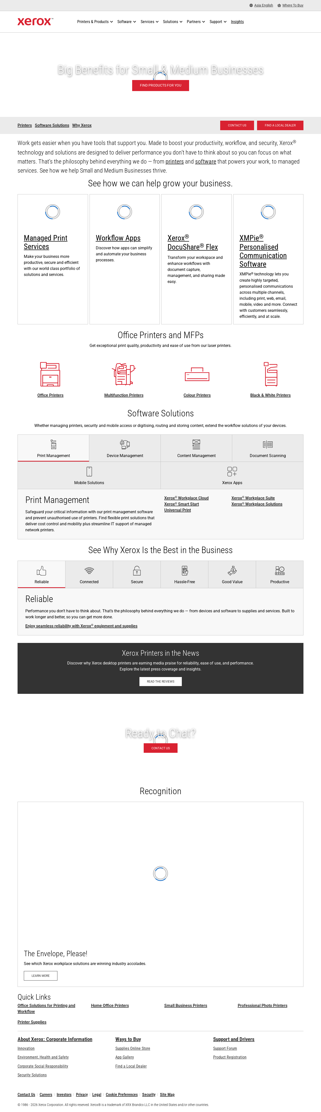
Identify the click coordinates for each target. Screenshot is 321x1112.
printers (175, 161)
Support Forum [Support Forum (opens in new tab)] (225, 1048)
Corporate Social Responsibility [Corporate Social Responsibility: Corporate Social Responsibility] (43, 1066)
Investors (64, 1094)
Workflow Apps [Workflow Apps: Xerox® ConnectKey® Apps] (118, 238)
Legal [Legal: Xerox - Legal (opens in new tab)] (96, 1094)
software (205, 161)
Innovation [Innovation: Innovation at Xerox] (26, 1048)
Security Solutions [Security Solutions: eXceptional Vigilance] (32, 1075)
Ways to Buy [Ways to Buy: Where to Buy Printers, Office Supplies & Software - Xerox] (128, 1039)
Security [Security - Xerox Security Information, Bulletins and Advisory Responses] (148, 1094)
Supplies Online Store (132, 1048)
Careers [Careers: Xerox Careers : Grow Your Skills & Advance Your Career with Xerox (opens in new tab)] (46, 1094)
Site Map (167, 1094)
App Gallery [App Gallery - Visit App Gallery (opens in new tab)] (124, 1057)
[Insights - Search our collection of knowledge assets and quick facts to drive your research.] (237, 21)
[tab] (53, 448)
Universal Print (177, 510)
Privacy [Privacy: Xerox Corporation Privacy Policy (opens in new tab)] (82, 1094)
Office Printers (50, 395)
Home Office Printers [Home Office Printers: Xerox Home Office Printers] (110, 1005)
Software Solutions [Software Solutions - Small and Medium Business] (52, 125)
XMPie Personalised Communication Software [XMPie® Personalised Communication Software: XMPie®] (263, 251)
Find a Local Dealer (131, 1066)
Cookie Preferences (122, 1094)
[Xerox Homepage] (35, 21)
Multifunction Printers (123, 395)
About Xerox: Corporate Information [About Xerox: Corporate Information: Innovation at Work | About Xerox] (55, 1039)
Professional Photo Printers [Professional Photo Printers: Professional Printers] (262, 1005)
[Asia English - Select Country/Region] (261, 5)
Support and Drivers (234, 1039)
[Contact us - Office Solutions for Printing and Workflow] (237, 125)
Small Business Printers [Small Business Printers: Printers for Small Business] (185, 1005)
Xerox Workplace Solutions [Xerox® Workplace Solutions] (256, 504)
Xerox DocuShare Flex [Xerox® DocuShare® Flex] (193, 242)
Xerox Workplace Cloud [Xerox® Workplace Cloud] (186, 498)
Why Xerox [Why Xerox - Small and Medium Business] (82, 125)
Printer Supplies (32, 1022)
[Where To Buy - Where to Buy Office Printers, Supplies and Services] (290, 5)
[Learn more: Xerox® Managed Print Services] (53, 259)
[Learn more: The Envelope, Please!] (160, 894)
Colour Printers (197, 395)
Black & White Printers (270, 395)
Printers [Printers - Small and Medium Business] (25, 125)
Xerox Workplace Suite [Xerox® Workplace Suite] (253, 498)
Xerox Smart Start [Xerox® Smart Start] (181, 504)
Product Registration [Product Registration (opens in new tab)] (230, 1057)
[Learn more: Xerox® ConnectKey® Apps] (125, 259)
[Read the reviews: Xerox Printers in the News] (160, 681)
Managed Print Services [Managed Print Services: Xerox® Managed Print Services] (45, 242)
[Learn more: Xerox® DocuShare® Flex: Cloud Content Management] (196, 259)
